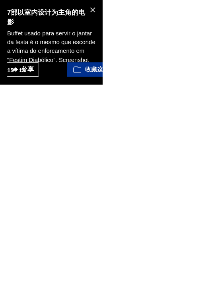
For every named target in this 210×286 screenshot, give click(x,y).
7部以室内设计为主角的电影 (49, 12)
